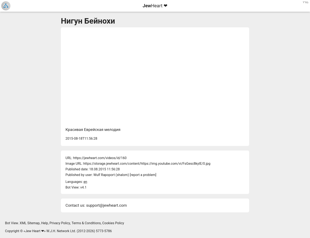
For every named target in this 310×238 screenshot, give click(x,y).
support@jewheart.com (106, 205)
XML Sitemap (30, 223)
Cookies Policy (113, 223)
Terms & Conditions (86, 223)
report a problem (143, 175)
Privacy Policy (60, 223)
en (85, 182)
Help (44, 223)
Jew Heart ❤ (34, 231)
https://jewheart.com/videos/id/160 (100, 158)
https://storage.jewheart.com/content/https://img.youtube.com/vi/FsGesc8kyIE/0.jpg (146, 164)
